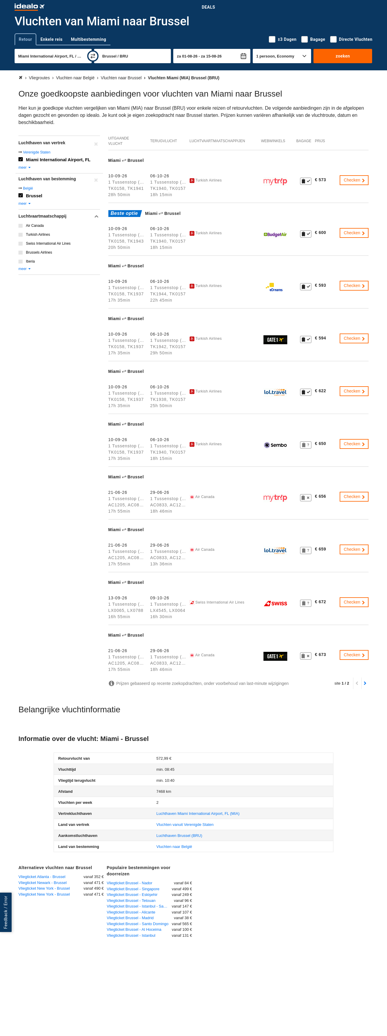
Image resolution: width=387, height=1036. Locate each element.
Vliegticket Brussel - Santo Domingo (137, 924)
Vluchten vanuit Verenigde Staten (184, 824)
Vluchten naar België (174, 846)
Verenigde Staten (36, 152)
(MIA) (197, 813)
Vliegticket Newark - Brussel (42, 882)
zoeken (342, 56)
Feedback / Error (5, 912)
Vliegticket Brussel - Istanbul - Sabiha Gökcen (139, 906)
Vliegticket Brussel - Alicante (131, 912)
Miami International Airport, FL (58, 159)
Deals (208, 7)
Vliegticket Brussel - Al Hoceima (134, 929)
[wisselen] (93, 56)
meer (24, 167)
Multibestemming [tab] (88, 39)
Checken (355, 180)
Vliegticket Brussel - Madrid (130, 918)
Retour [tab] (25, 39)
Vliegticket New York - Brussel (44, 888)
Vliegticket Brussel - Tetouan (131, 900)
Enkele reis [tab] (51, 39)
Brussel (34, 195)
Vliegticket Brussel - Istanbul (131, 935)
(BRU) (179, 835)
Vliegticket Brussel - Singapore (133, 889)
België (28, 188)
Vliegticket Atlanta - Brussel (41, 876)
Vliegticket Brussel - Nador (129, 883)
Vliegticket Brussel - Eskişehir (132, 894)
